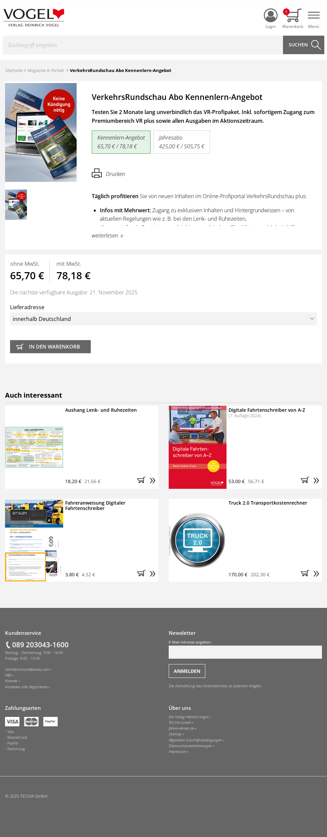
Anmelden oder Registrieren (26, 687)
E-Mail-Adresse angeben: (245, 649)
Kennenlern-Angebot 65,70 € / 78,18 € (121, 142)
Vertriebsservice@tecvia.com (27, 669)
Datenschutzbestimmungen (190, 745)
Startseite (14, 70)
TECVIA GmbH (180, 722)
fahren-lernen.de (181, 728)
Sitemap (175, 734)
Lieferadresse (163, 314)
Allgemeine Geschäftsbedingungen (195, 740)
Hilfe (8, 675)
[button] (142, 481)
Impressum (177, 751)
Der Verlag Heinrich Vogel (188, 717)
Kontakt (11, 681)
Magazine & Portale (46, 70)
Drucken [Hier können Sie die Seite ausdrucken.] (108, 173)
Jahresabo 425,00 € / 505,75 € (181, 142)
